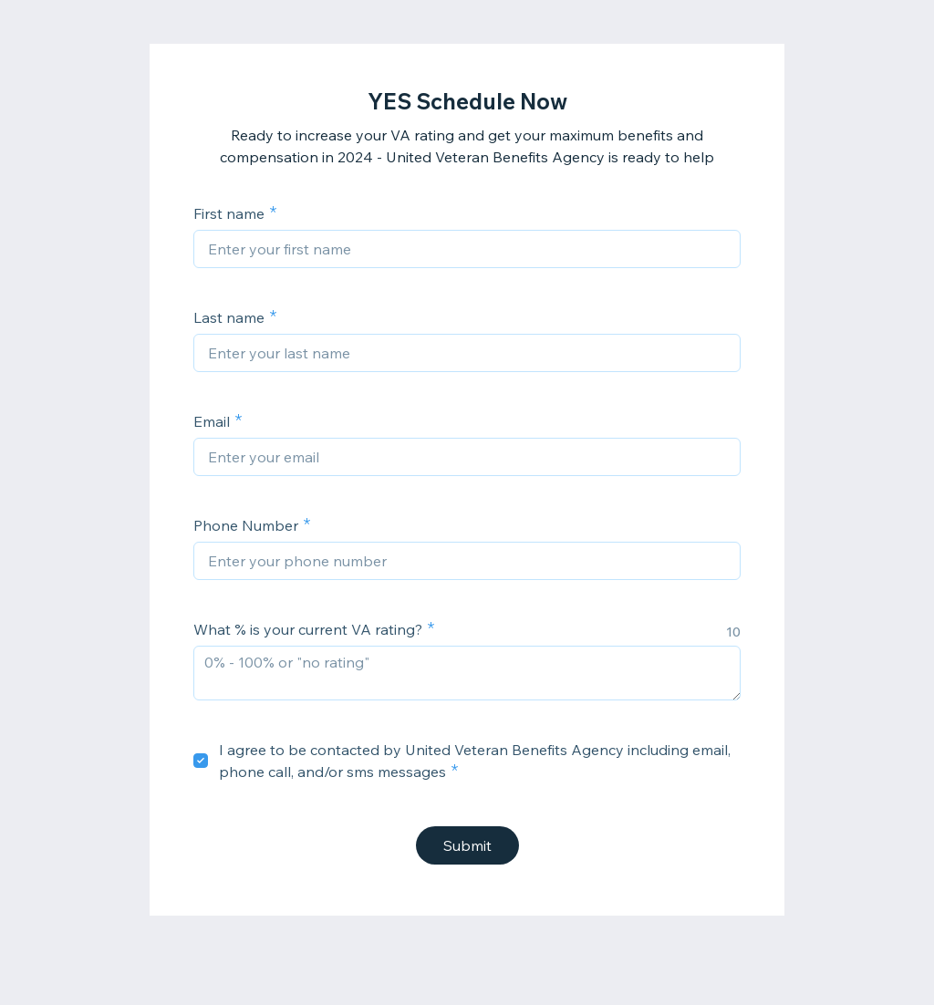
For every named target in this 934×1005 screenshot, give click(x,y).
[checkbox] (200, 761)
